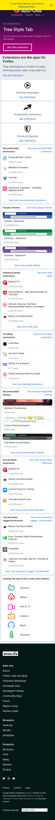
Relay (6, 759)
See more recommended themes (39, 393)
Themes (29, 14)
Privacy (6, 788)
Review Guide (10, 711)
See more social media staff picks (41, 461)
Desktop (7, 725)
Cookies (17, 788)
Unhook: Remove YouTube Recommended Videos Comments (26, 305)
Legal (27, 788)
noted (28, 793)
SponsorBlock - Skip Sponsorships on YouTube (27, 293)
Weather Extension (18, 167)
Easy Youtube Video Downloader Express (25, 537)
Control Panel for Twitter (21, 489)
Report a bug (10, 706)
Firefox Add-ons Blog (15, 675)
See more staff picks (44, 274)
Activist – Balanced (14, 221)
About (6, 670)
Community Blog (12, 695)
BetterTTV (14, 281)
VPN (5, 754)
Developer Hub (11, 685)
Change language (11, 810)
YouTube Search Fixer (19, 499)
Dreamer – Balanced (14, 255)
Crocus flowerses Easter (17, 425)
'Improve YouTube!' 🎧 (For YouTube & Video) (28, 560)
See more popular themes (39, 207)
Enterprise (8, 735)
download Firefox (26, 6)
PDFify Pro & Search (18, 363)
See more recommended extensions (39, 150)
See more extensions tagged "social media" (41, 519)
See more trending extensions (43, 336)
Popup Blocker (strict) (19, 157)
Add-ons (8, 665)
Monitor (7, 764)
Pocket (7, 769)
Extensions (16, 14)
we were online (16, 353)
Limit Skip (13, 343)
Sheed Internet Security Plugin (24, 373)
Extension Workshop (14, 680)
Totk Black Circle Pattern (17, 442)
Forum (6, 701)
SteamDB (13, 548)
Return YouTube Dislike (20, 316)
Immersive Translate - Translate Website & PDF (24, 189)
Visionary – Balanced (15, 238)
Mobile (7, 730)
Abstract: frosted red (15, 408)
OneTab (12, 177)
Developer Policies (13, 690)
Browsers (8, 749)
